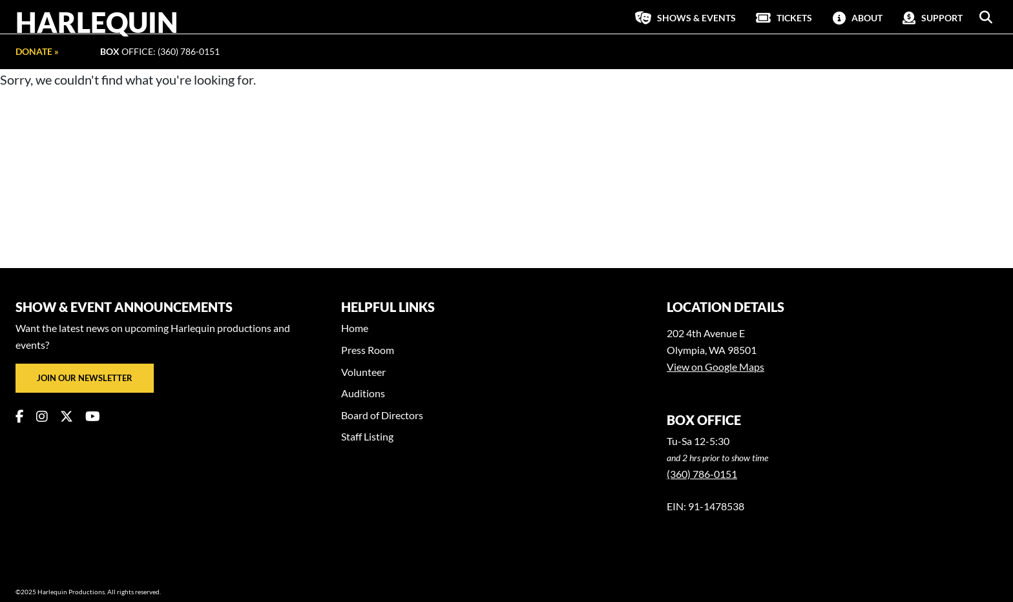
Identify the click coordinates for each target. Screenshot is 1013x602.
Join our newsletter (84, 378)
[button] (985, 17)
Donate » (37, 51)
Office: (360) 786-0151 (160, 51)
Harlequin (97, 22)
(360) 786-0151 (702, 474)
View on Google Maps (715, 366)
